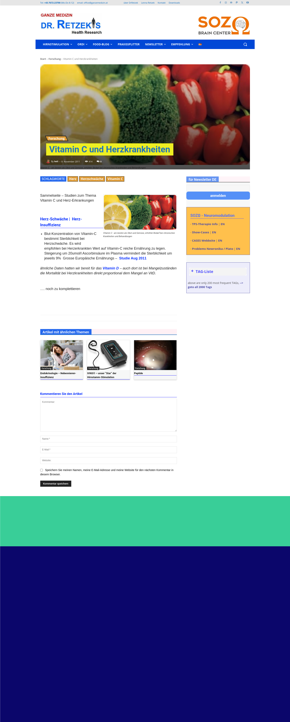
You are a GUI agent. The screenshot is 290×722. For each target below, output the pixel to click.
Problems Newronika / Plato (212, 249)
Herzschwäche (92, 179)
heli (56, 161)
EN (223, 224)
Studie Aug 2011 (132, 258)
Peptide (138, 373)
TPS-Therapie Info (205, 224)
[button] (245, 44)
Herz (72, 179)
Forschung (54, 59)
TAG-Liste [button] (201, 271)
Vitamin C (115, 179)
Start (43, 59)
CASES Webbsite (203, 240)
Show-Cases (200, 232)
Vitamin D (111, 268)
